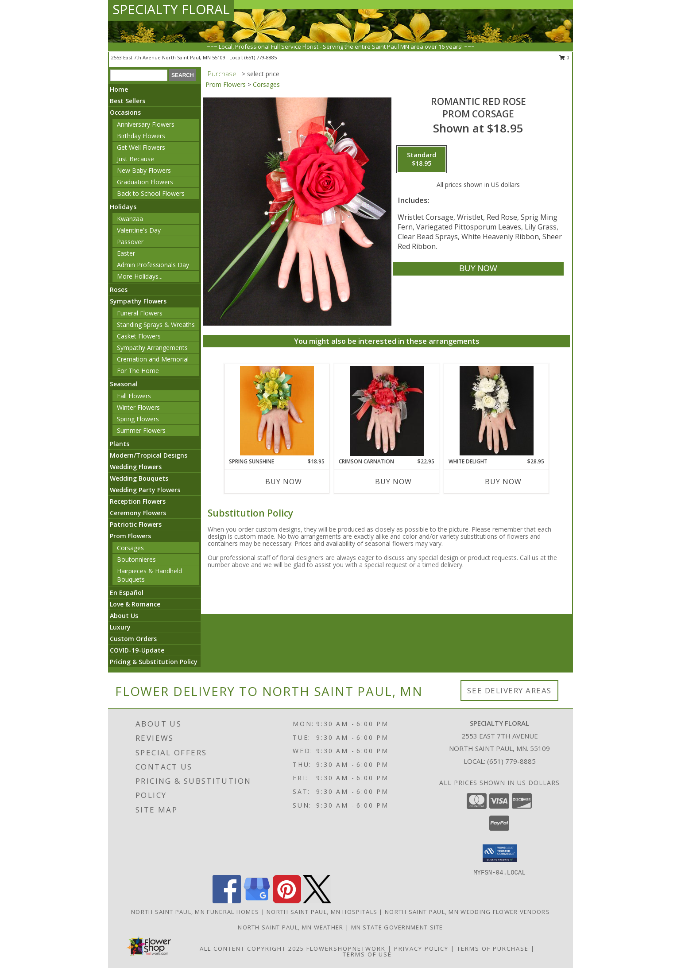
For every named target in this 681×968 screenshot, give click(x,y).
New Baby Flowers (144, 170)
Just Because (135, 159)
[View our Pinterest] (287, 901)
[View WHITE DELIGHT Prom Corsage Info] (497, 410)
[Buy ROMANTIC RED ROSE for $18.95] (478, 269)
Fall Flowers (134, 396)
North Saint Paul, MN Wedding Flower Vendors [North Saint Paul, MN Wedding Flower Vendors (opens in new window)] (467, 912)
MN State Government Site (397, 927)
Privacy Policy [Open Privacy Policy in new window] (421, 948)
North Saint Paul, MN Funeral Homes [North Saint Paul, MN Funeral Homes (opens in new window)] (195, 912)
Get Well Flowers (141, 147)
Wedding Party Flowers (145, 490)
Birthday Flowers (141, 136)
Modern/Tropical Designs (148, 455)
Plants (119, 443)
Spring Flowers (138, 419)
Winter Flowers (138, 407)
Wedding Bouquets (139, 478)
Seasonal (124, 384)
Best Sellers (127, 101)
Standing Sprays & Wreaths (156, 324)
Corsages (130, 548)
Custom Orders (133, 638)
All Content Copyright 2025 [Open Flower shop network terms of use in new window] (252, 948)
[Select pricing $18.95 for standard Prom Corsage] (421, 159)
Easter (126, 253)
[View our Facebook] (227, 901)
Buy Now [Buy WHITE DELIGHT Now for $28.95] (503, 481)
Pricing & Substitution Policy (153, 661)
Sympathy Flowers (138, 301)
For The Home (138, 370)
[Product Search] (138, 75)
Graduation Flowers (145, 182)
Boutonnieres (136, 559)
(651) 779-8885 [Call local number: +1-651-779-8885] (260, 57)
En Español (126, 592)
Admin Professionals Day (153, 264)
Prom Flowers (130, 536)
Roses (119, 289)
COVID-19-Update (137, 650)
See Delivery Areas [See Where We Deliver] (509, 690)
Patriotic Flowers (136, 524)
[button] (500, 853)
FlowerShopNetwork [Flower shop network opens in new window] (346, 948)
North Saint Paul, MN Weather (290, 927)
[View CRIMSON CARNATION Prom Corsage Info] (387, 411)
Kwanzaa (130, 218)
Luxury (120, 627)
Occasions (125, 112)
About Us (124, 615)
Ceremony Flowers (138, 513)
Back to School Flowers (151, 193)
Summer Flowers (141, 430)
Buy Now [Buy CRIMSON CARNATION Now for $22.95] (393, 481)
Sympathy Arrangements (152, 347)
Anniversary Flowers (145, 124)
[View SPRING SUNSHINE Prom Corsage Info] (277, 410)
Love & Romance (135, 604)
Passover (130, 241)
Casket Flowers (139, 336)
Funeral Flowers (140, 313)
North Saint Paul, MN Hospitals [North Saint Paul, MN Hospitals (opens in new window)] (322, 912)
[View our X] (317, 901)
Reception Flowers (138, 501)
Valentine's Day (139, 230)
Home (119, 89)
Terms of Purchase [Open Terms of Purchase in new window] (493, 948)
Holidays (123, 206)
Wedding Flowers (136, 467)
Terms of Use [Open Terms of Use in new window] (367, 954)
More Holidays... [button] (140, 276)
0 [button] (564, 57)
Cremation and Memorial (153, 359)
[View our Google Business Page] (257, 901)
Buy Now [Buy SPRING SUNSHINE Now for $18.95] (283, 481)
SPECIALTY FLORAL (171, 9)
